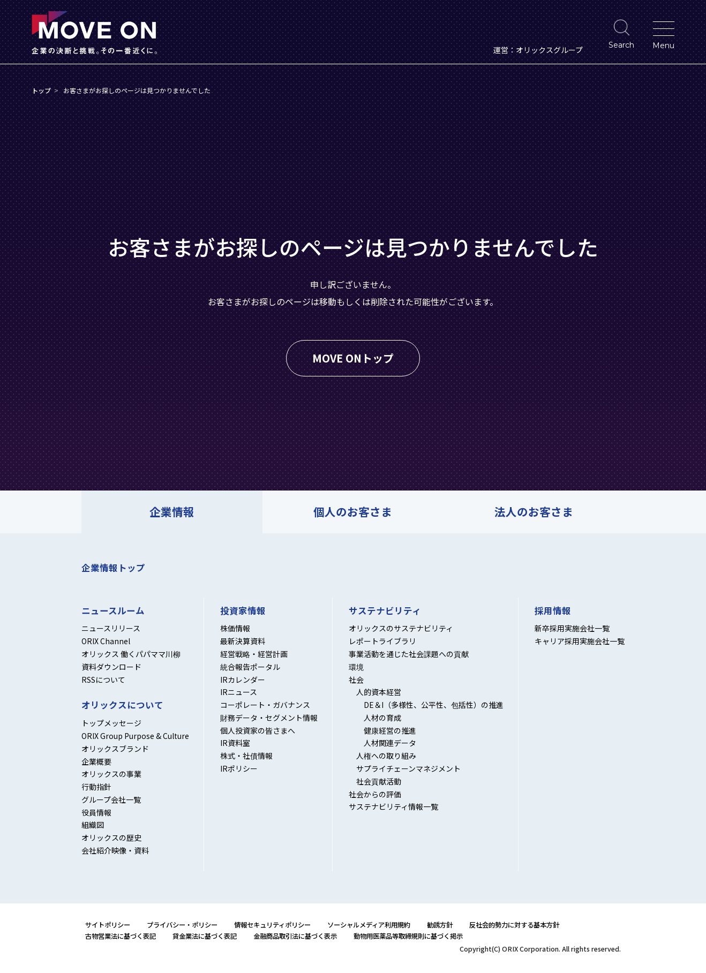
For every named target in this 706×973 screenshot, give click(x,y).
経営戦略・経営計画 (254, 653)
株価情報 (235, 628)
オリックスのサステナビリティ (401, 628)
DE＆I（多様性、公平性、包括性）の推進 (434, 704)
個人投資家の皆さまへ (257, 730)
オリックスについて (122, 705)
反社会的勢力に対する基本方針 (514, 925)
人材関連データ (390, 742)
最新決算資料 (242, 641)
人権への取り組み (386, 755)
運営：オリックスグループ (538, 49)
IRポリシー (239, 768)
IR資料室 (235, 742)
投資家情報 (243, 611)
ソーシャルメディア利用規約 (368, 925)
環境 (356, 666)
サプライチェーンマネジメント (408, 768)
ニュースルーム (113, 611)
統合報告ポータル (250, 666)
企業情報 (171, 511)
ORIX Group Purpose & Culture (135, 735)
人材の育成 (382, 717)
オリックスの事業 (111, 773)
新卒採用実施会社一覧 (572, 628)
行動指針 (96, 786)
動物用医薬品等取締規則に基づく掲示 (408, 936)
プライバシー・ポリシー (182, 925)
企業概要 (96, 761)
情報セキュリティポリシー (272, 925)
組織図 (92, 824)
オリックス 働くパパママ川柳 (131, 653)
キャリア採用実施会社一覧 (580, 641)
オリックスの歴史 (111, 837)
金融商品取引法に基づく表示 (295, 936)
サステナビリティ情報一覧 (393, 806)
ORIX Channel (105, 641)
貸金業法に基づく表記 (204, 936)
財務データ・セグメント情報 (269, 717)
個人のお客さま (352, 511)
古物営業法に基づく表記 (120, 936)
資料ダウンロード (111, 666)
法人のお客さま (533, 511)
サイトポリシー (107, 925)
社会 (356, 679)
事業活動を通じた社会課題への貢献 (409, 653)
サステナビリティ (385, 611)
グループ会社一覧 (111, 799)
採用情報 (553, 611)
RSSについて (103, 679)
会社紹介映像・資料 (115, 850)
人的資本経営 (378, 692)
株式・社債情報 (246, 755)
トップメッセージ (111, 723)
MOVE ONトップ (353, 358)
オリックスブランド (115, 748)
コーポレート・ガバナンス (265, 704)
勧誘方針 (440, 925)
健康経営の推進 (390, 730)
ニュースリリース (110, 628)
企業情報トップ (113, 567)
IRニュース (238, 692)
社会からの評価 (375, 794)
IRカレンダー (242, 679)
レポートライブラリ (382, 641)
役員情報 (96, 812)
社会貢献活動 (378, 781)
